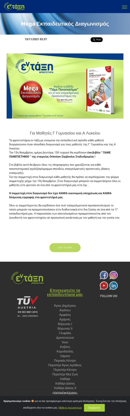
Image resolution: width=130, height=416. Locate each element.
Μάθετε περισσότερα (70, 410)
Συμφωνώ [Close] (94, 410)
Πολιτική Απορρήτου (65, 395)
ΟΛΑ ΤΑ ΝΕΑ (65, 250)
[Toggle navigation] (124, 6)
